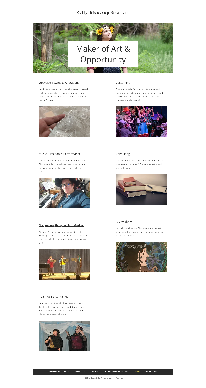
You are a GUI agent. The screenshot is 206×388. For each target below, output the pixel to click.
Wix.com (119, 378)
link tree (54, 303)
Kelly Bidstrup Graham (102, 12)
